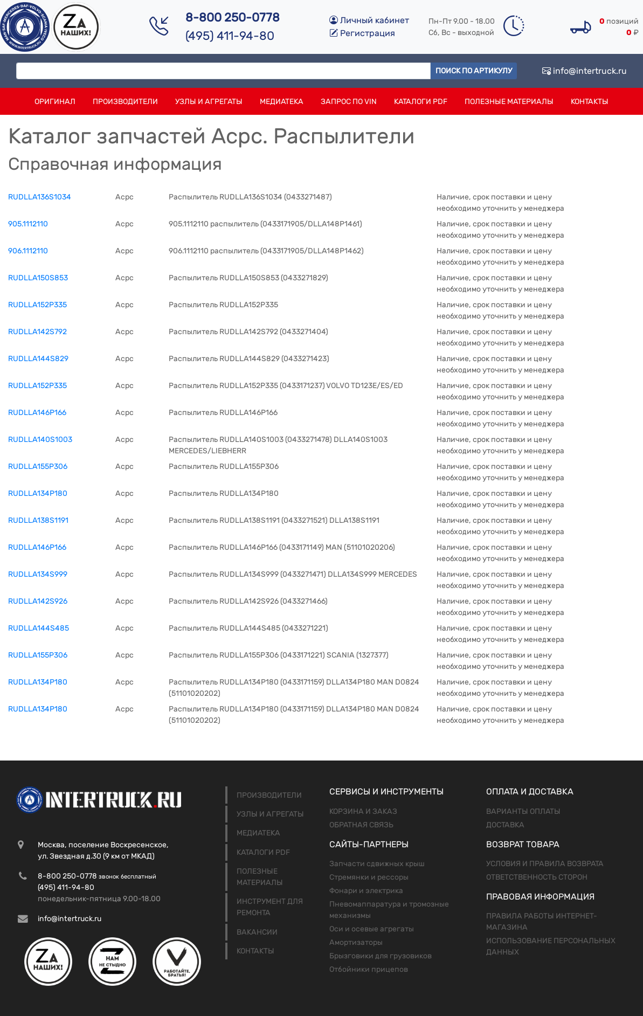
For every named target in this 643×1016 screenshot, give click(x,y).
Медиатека (281, 101)
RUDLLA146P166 (37, 547)
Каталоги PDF (420, 101)
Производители (125, 101)
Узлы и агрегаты (209, 101)
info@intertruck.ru (584, 71)
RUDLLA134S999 (37, 574)
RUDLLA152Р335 (37, 304)
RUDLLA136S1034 (39, 197)
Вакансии (257, 932)
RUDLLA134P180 (37, 682)
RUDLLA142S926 (37, 601)
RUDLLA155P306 (37, 655)
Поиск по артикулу (473, 70)
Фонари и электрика (366, 890)
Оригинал (54, 101)
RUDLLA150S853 (38, 277)
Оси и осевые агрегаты (371, 929)
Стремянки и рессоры (369, 877)
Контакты (590, 101)
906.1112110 (28, 250)
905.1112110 (28, 224)
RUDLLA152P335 (37, 385)
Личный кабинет (369, 20)
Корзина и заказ (363, 811)
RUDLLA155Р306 (37, 466)
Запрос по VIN (349, 101)
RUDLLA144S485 (38, 628)
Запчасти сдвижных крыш (377, 863)
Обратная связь (361, 825)
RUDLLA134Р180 (37, 493)
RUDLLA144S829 (38, 358)
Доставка (505, 825)
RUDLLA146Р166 (37, 412)
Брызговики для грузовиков (380, 955)
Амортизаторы (356, 942)
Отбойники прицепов (368, 969)
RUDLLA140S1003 (40, 439)
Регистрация (362, 33)
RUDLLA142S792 (37, 331)
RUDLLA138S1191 (38, 520)
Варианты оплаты (523, 811)
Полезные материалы (509, 101)
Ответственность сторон (536, 877)
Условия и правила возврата (545, 863)
